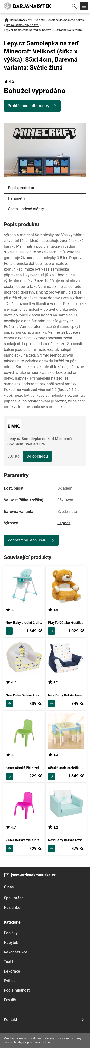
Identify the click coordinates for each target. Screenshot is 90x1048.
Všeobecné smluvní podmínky (23, 1038)
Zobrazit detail (9, 631)
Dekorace (12, 971)
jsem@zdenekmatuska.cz (33, 875)
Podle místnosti (17, 990)
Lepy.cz (63, 523)
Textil (8, 961)
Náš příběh (13, 907)
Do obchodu (37, 456)
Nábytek (11, 942)
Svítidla (10, 980)
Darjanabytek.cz (20, 20)
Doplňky (11, 933)
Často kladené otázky (26, 209)
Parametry (16, 198)
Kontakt (10, 1019)
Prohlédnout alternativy (29, 105)
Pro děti (39, 20)
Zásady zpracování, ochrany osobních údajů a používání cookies (42, 1040)
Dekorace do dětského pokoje (65, 20)
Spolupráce (14, 898)
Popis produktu (21, 188)
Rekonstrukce (15, 952)
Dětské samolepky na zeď (22, 25)
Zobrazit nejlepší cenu (28, 540)
